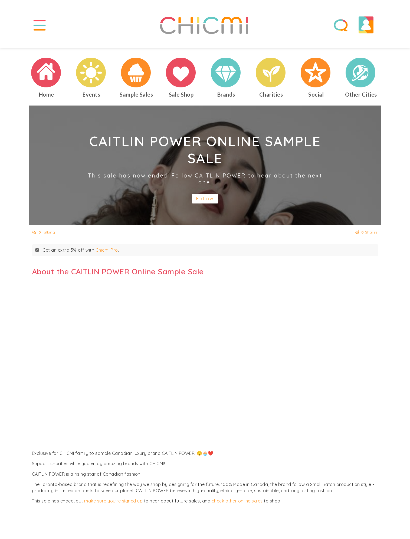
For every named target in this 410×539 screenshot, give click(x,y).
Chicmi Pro (107, 250)
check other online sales (237, 501)
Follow (205, 198)
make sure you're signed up (113, 501)
